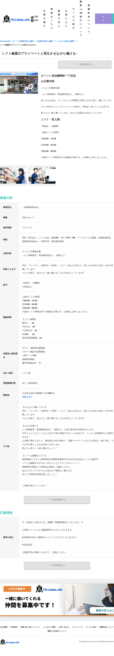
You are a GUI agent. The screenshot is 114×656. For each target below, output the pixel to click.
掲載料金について (89, 18)
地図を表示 (27, 397)
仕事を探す (44, 18)
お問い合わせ (63, 627)
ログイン (103, 18)
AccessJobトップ (7, 41)
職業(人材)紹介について (81, 18)
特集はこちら (52, 18)
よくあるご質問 (49, 627)
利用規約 (14, 627)
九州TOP (36, 18)
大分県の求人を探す (26, 41)
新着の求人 (59, 18)
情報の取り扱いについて (30, 627)
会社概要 (3, 627)
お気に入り (66, 18)
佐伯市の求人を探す (46, 41)
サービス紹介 (73, 18)
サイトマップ (77, 627)
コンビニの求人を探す (66, 41)
